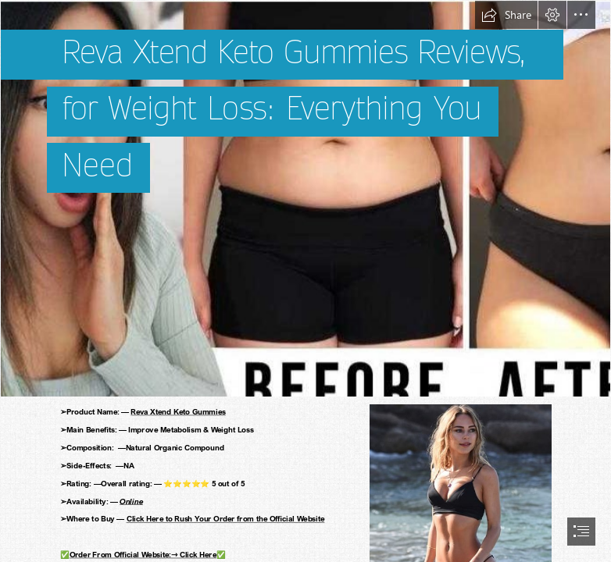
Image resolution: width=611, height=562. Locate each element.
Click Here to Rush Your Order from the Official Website (226, 518)
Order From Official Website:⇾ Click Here (143, 554)
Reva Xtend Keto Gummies (178, 411)
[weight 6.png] (305, 198)
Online (131, 501)
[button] (506, 15)
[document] (305, 281)
